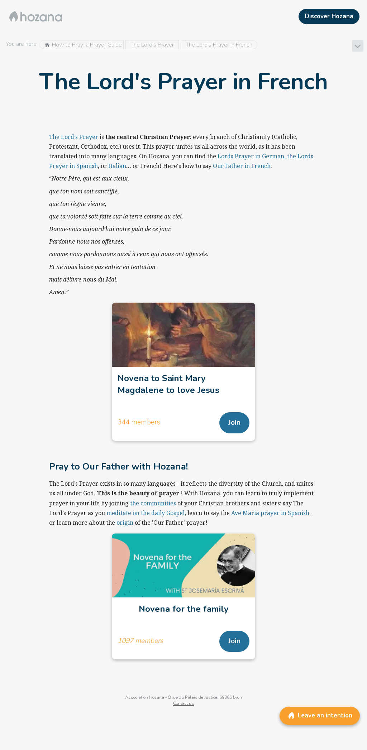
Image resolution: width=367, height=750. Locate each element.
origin (125, 523)
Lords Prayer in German (251, 156)
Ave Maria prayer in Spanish (270, 513)
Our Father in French (242, 166)
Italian (117, 166)
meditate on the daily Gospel (145, 513)
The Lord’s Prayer (73, 137)
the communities (153, 503)
